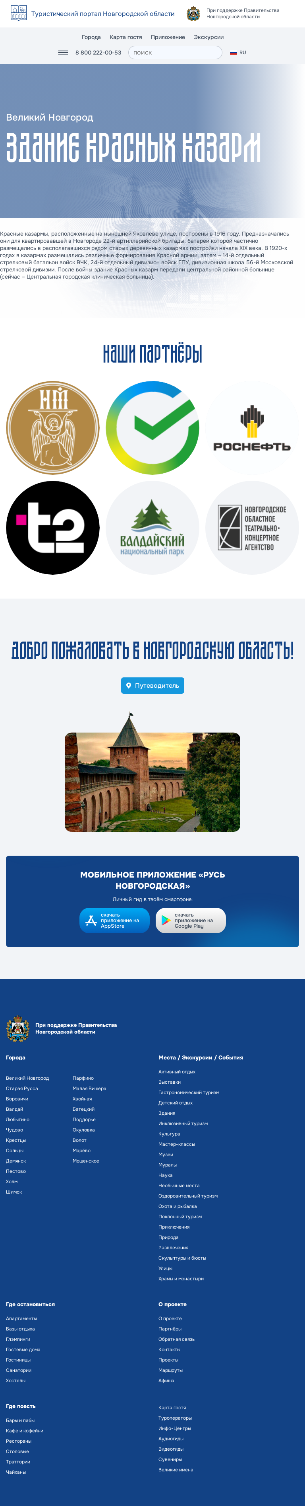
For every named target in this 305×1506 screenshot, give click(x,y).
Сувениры (170, 1459)
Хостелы (15, 1380)
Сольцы (14, 1150)
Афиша (166, 1380)
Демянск (16, 1161)
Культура (169, 1134)
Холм (11, 1181)
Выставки (169, 1082)
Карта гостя (126, 37)
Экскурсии (209, 37)
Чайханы (16, 1472)
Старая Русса (22, 1088)
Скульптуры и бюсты (182, 1258)
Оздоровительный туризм (188, 1196)
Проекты (168, 1360)
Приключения (173, 1227)
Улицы (165, 1268)
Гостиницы (18, 1360)
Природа (168, 1237)
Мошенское (86, 1161)
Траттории (18, 1462)
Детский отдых (175, 1103)
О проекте (170, 1318)
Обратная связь (176, 1339)
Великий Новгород (27, 1078)
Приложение (168, 37)
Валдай (14, 1109)
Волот (80, 1140)
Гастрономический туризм (188, 1092)
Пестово (16, 1171)
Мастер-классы (176, 1144)
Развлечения (173, 1248)
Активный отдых (176, 1072)
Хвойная (82, 1099)
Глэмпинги (18, 1339)
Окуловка (84, 1130)
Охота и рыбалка (177, 1206)
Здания (166, 1113)
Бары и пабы (20, 1420)
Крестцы (16, 1140)
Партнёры (169, 1329)
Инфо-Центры (174, 1428)
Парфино (83, 1078)
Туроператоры (175, 1418)
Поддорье (84, 1119)
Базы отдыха (20, 1329)
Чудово (14, 1130)
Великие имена (175, 1470)
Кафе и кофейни (24, 1431)
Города (91, 37)
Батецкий (84, 1109)
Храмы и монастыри (181, 1279)
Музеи (165, 1154)
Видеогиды (170, 1449)
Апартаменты (21, 1318)
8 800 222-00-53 (98, 52)
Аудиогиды (170, 1439)
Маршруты (170, 1370)
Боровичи (17, 1099)
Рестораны (18, 1441)
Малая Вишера (89, 1088)
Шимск (14, 1192)
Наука (165, 1175)
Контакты (169, 1349)
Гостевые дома (23, 1349)
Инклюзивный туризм (183, 1123)
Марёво (82, 1150)
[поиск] (175, 52)
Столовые (17, 1451)
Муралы (167, 1165)
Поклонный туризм (180, 1216)
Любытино (17, 1119)
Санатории (18, 1370)
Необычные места (179, 1185)
